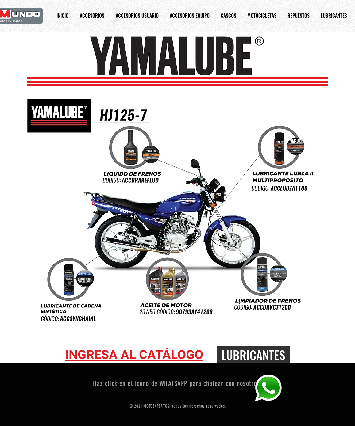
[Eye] (268, 388)
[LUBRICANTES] (253, 354)
